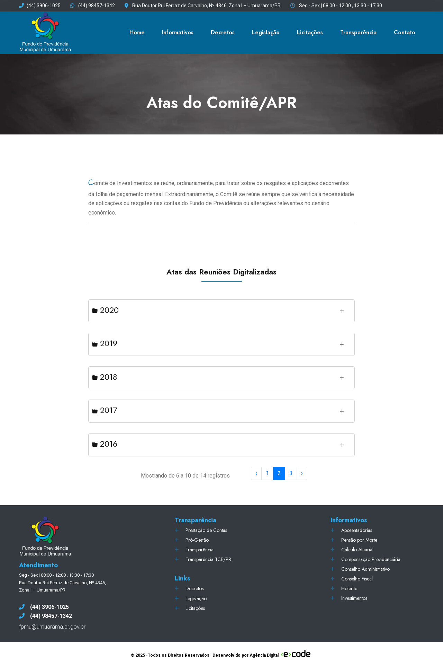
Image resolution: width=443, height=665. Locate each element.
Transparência (358, 32)
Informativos (177, 32)
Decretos (223, 32)
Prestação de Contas (206, 530)
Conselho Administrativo (365, 569)
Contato (404, 32)
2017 (104, 410)
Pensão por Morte (359, 539)
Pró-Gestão (197, 539)
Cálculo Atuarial (357, 549)
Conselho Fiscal (357, 578)
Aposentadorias (356, 530)
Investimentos (354, 598)
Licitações (310, 32)
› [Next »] (302, 473)
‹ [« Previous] (256, 473)
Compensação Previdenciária (370, 559)
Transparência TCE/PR (208, 559)
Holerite (349, 588)
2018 (104, 377)
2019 (104, 343)
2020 (105, 310)
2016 (104, 444)
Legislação (266, 32)
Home (137, 32)
